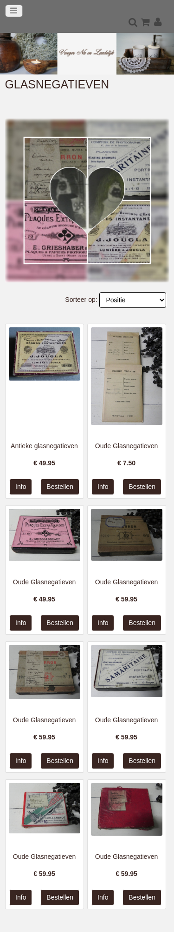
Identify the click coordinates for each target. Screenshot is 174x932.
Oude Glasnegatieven (126, 446)
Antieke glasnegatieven (44, 446)
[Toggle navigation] (14, 11)
